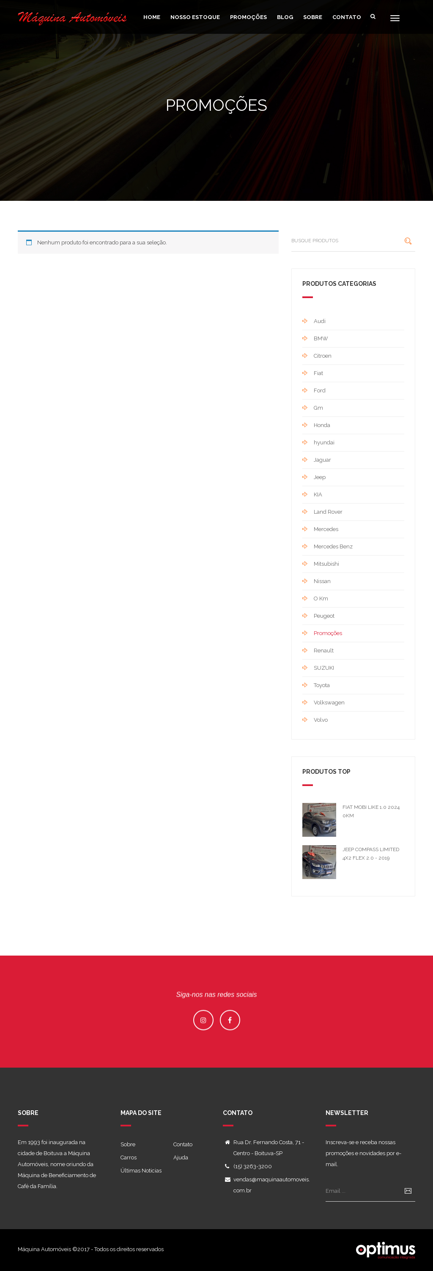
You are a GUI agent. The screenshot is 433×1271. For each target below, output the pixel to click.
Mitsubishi (326, 564)
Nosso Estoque (195, 17)
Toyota (322, 685)
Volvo (321, 720)
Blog (285, 17)
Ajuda (180, 1157)
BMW (321, 338)
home (151, 17)
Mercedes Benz (333, 546)
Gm (318, 408)
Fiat (318, 373)
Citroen (323, 356)
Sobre (312, 17)
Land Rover (328, 512)
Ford (320, 390)
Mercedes (326, 529)
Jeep (320, 477)
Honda (322, 425)
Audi (320, 321)
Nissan (322, 581)
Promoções (248, 17)
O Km (321, 598)
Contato (346, 17)
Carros (129, 1157)
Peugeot (324, 616)
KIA (318, 494)
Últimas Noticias (141, 1170)
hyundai (324, 442)
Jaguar (322, 460)
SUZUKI (324, 668)
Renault (324, 650)
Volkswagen (329, 702)
